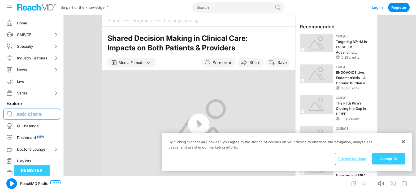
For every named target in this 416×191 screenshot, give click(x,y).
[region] (287, 152)
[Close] (403, 141)
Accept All (388, 159)
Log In (377, 7)
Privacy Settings (352, 159)
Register (398, 7)
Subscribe (222, 62)
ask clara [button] (29, 114)
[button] (131, 62)
